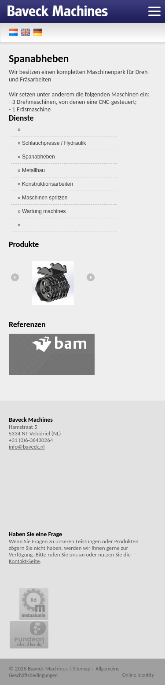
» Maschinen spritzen (42, 198)
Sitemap (82, 669)
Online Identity (138, 675)
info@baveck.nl (26, 446)
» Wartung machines (42, 211)
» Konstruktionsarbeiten (45, 184)
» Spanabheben (36, 157)
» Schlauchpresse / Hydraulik (52, 143)
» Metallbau (31, 170)
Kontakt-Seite (24, 561)
